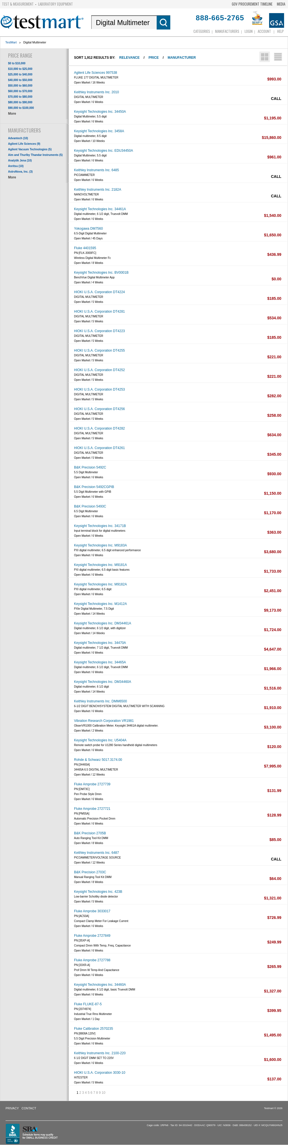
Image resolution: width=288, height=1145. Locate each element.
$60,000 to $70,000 (20, 91)
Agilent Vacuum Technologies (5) (30, 149)
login (249, 31)
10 (103, 1093)
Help (280, 31)
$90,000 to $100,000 (21, 107)
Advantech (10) (18, 138)
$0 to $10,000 (16, 63)
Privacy (12, 1108)
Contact (29, 1108)
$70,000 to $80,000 (20, 96)
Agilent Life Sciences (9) (24, 143)
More (12, 114)
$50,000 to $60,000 (20, 85)
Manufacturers (227, 31)
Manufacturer (182, 58)
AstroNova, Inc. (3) (20, 171)
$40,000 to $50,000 (20, 80)
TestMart (11, 42)
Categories (201, 31)
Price (154, 58)
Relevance (129, 58)
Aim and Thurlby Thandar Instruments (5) (35, 154)
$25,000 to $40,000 (20, 74)
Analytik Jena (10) (20, 160)
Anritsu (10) (16, 166)
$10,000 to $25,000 (20, 68)
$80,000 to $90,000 (20, 102)
